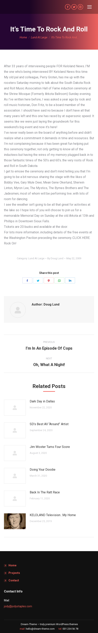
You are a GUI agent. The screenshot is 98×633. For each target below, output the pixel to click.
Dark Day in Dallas (42, 401)
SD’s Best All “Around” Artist (49, 424)
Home (12, 565)
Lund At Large (36, 258)
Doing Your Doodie (42, 469)
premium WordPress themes (61, 624)
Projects (14, 572)
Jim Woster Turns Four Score (50, 447)
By (55, 258)
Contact (14, 580)
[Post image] (15, 407)
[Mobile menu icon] (89, 7)
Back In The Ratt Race (45, 492)
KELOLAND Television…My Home (53, 515)
